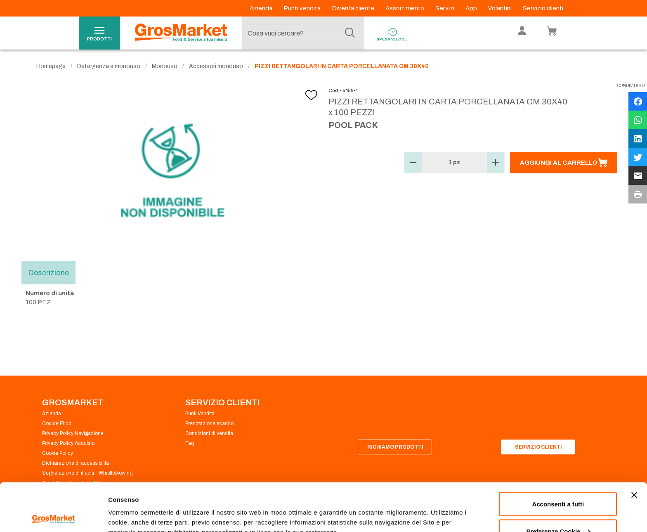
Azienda (262, 8)
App (471, 8)
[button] (413, 162)
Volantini (500, 8)
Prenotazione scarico (209, 423)
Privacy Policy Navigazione (73, 433)
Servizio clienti (543, 8)
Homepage (51, 66)
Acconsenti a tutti (558, 455)
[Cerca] (350, 33)
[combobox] (301, 33)
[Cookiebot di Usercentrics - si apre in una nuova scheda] (53, 516)
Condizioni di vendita (209, 433)
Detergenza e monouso (108, 66)
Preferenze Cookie (135, 506)
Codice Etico (56, 423)
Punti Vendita (200, 413)
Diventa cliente (353, 8)
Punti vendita (302, 8)
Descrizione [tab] (48, 272)
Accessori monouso (216, 66)
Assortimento (405, 8)
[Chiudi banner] (634, 447)
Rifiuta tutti (558, 509)
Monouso (164, 66)
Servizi (445, 8)
